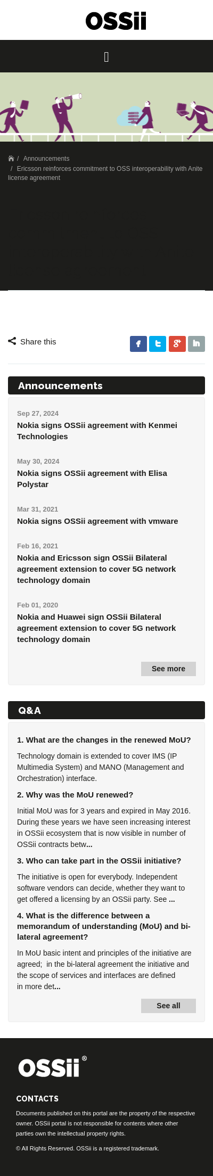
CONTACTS (37, 1099)
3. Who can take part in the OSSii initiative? (99, 860)
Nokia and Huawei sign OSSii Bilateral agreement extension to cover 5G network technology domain (96, 628)
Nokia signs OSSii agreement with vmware (97, 520)
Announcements (46, 158)
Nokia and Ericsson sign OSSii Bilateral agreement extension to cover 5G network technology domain (96, 569)
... (89, 844)
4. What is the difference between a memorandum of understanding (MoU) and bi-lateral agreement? (104, 926)
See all (168, 1005)
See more (168, 668)
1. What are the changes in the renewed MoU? (104, 739)
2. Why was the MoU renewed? (75, 794)
